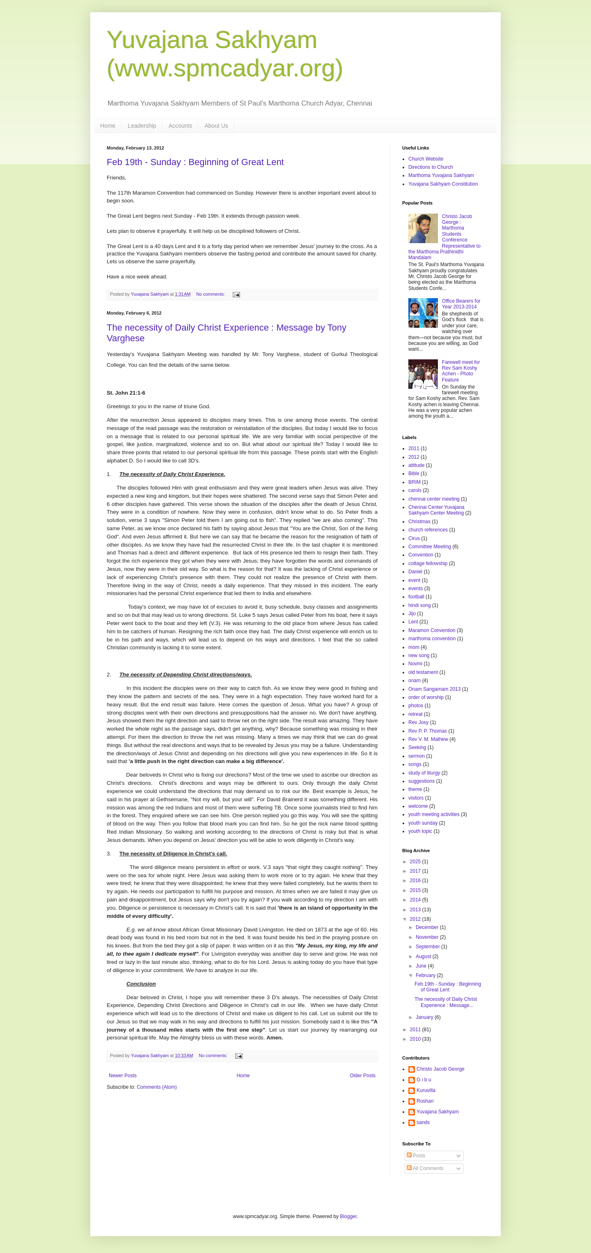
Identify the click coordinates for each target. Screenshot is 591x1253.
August (424, 956)
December (428, 927)
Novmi (415, 664)
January (425, 1017)
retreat (415, 714)
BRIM (414, 482)
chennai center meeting (434, 499)
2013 (416, 910)
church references (428, 530)
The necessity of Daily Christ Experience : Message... (446, 1002)
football (416, 597)
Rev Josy (418, 722)
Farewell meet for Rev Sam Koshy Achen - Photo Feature (461, 371)
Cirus (414, 538)
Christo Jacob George (441, 1069)
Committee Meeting (429, 546)
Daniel (415, 572)
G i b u (424, 1080)
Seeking (417, 747)
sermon (416, 756)
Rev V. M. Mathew (428, 739)
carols (414, 490)
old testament (423, 672)
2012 (413, 457)
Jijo (412, 613)
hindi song (419, 605)
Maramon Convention (432, 630)
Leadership (142, 125)
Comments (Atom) (156, 1087)
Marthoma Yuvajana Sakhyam (441, 175)
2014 (416, 900)
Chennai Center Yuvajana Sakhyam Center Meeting (436, 510)
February (426, 975)
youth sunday (423, 823)
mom (413, 647)
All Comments (425, 1168)
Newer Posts (123, 1075)
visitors (416, 798)
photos (415, 705)
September (428, 947)
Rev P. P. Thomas (427, 731)
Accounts (180, 125)
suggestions (421, 781)
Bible (413, 473)
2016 (416, 880)
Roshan (425, 1101)
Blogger (348, 1216)
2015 (416, 890)
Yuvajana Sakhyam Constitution (443, 184)
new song (418, 655)
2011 (413, 448)
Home (107, 125)
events (415, 588)
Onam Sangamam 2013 (434, 689)
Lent (413, 622)
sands (423, 1122)
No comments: (211, 294)
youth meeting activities (434, 814)
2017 (416, 871)
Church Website (425, 159)
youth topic (420, 831)
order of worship (426, 697)
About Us (216, 125)
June (422, 966)
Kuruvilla (426, 1090)
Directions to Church (430, 167)
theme (415, 789)
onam (414, 680)
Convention (420, 555)
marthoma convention (432, 638)
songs (414, 764)
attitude (416, 465)
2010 (416, 1039)
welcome (418, 806)
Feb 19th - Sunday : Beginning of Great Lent (195, 162)
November (428, 937)
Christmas (419, 521)
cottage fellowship (427, 563)
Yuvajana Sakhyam (438, 1112)
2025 (416, 861)
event (414, 580)
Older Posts (363, 1075)
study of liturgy (424, 773)
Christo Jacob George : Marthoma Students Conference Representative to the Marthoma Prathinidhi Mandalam (444, 237)
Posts (416, 1156)
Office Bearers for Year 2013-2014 (461, 304)
